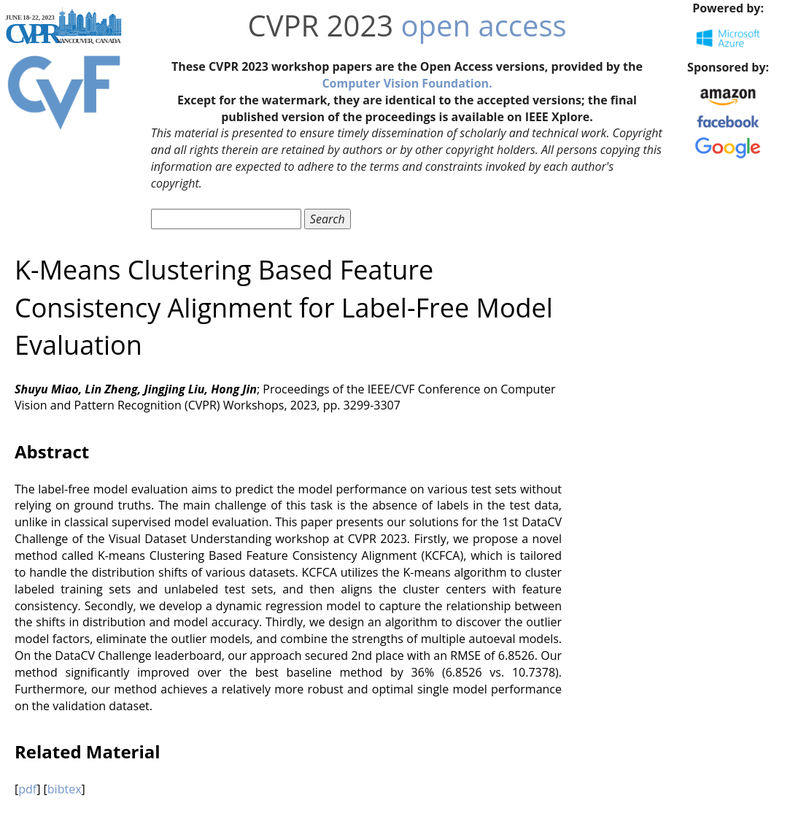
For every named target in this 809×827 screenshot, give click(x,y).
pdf (27, 789)
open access (484, 25)
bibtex (64, 789)
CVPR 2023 (320, 25)
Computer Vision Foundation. (407, 83)
